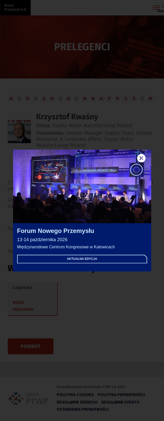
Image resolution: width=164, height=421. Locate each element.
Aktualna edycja (82, 259)
